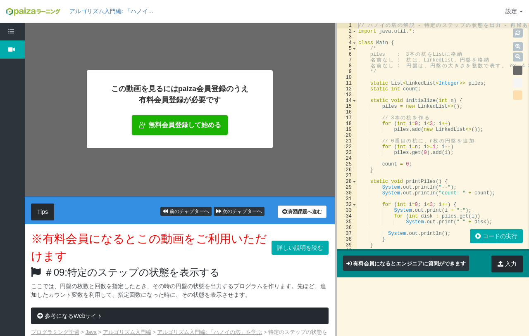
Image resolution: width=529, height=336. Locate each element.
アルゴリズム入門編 (127, 332)
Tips (42, 211)
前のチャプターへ (186, 211)
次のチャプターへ (239, 211)
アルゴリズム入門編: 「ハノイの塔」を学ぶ (126, 11)
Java (91, 332)
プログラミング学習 (55, 332)
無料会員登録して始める (179, 125)
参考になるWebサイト (69, 315)
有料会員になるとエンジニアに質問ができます (409, 263)
